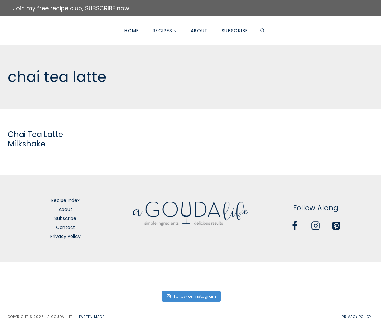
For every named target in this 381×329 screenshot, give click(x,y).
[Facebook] (295, 226)
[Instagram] (316, 226)
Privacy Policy (65, 236)
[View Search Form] (262, 30)
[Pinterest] (336, 226)
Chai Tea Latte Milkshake (35, 139)
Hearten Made (90, 317)
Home (131, 30)
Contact (65, 227)
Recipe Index (65, 200)
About (199, 30)
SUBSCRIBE (100, 8)
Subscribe (235, 30)
